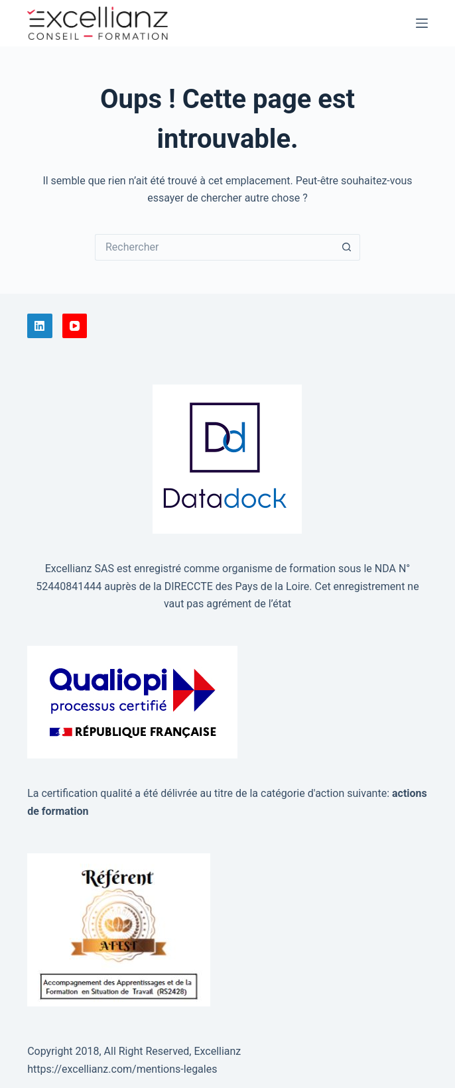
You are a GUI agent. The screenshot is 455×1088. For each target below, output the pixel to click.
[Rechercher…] (214, 247)
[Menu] (422, 23)
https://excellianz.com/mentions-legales (122, 1069)
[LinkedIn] (39, 326)
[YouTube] (75, 326)
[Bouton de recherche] (347, 247)
